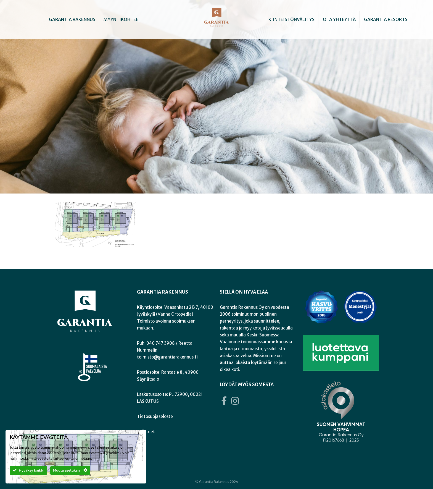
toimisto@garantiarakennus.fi (167, 357)
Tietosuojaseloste (155, 416)
